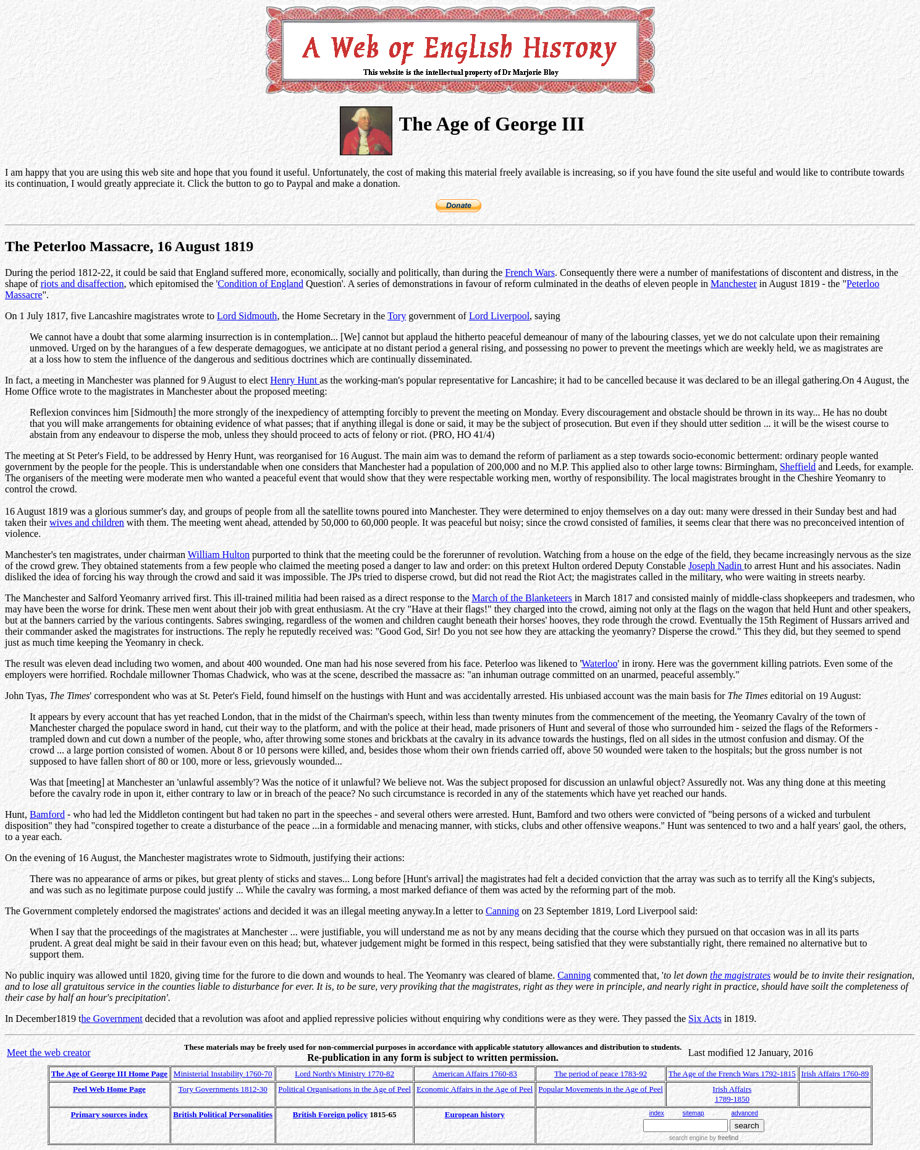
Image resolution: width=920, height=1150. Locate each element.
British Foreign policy (330, 1114)
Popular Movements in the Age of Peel (600, 1089)
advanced (745, 1113)
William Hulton (219, 554)
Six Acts (705, 1018)
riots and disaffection (82, 283)
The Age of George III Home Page (109, 1073)
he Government (112, 1018)
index (656, 1113)
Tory (396, 316)
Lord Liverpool (499, 316)
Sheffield (798, 466)
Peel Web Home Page (109, 1089)
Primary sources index (109, 1114)
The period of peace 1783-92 (600, 1073)
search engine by (703, 1138)
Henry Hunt (294, 380)
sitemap (693, 1113)
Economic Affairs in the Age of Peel (474, 1089)
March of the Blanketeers (521, 598)
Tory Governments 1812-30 (223, 1089)
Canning (502, 911)
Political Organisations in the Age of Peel (344, 1089)
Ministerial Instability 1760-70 (223, 1073)
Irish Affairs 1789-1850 (731, 1094)
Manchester (734, 283)
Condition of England (260, 283)
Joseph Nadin (716, 565)
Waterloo (599, 663)
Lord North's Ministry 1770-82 (344, 1073)
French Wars (530, 272)
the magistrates (740, 975)
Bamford (47, 814)
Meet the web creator (48, 1052)
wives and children (86, 522)
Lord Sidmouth (247, 316)
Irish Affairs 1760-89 (835, 1073)
